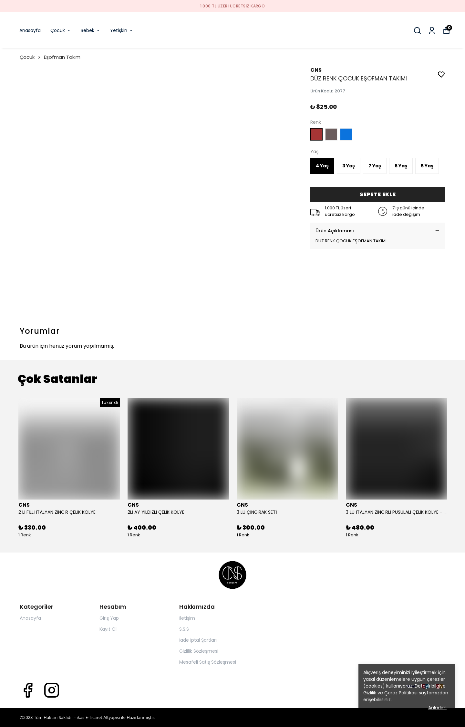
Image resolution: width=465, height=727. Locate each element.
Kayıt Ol (108, 629)
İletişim (187, 618)
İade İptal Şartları (198, 640)
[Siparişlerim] (432, 30)
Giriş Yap (109, 618)
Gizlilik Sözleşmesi (198, 651)
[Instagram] (52, 690)
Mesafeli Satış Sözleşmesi (207, 662)
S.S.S (184, 629)
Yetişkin (121, 30)
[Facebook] (28, 690)
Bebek (90, 30)
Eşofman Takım (62, 57)
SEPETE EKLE (378, 194)
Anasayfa (30, 30)
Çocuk (60, 30)
